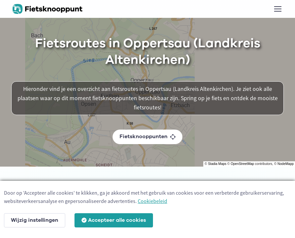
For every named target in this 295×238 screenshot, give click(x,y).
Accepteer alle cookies (113, 220)
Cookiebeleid (152, 201)
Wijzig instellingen (34, 220)
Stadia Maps (217, 164)
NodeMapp (285, 164)
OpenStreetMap (242, 164)
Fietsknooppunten (147, 136)
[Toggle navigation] (277, 9)
